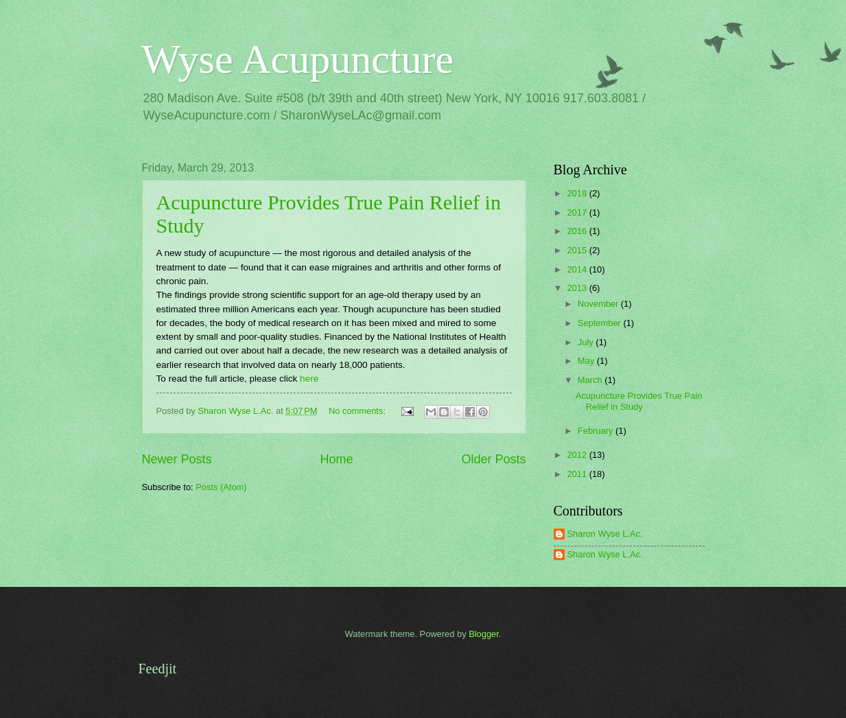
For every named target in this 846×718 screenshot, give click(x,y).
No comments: (358, 411)
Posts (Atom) (221, 487)
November (599, 304)
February (596, 431)
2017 (578, 212)
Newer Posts (177, 459)
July (587, 342)
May (587, 361)
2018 (578, 193)
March (591, 380)
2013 (578, 288)
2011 (578, 474)
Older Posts (493, 459)
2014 (578, 269)
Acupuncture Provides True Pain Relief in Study (639, 401)
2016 (578, 231)
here (309, 378)
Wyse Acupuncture (298, 59)
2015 (578, 250)
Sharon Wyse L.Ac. (605, 534)
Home (336, 459)
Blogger (484, 634)
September (601, 323)
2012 (578, 455)
